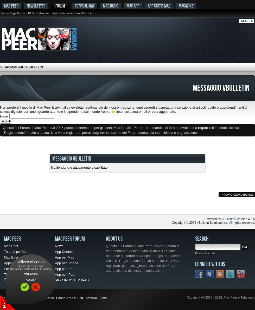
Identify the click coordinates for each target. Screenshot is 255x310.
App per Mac (64, 257)
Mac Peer (11, 246)
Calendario (43, 13)
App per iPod (64, 274)
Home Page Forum (13, 13)
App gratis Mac (159, 5)
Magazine (186, 5)
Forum (60, 5)
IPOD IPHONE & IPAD (72, 280)
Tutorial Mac (85, 5)
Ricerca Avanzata (205, 253)
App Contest (64, 252)
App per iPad (64, 269)
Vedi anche (31, 274)
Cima (103, 298)
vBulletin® (229, 219)
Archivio (91, 298)
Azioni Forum (61, 13)
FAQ (31, 13)
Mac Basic (110, 5)
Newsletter (36, 5)
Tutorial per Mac (16, 252)
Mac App (133, 5)
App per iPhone (66, 263)
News (59, 246)
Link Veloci (82, 13)
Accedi (247, 21)
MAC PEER (11, 5)
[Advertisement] (61, 204)
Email (4, 116)
